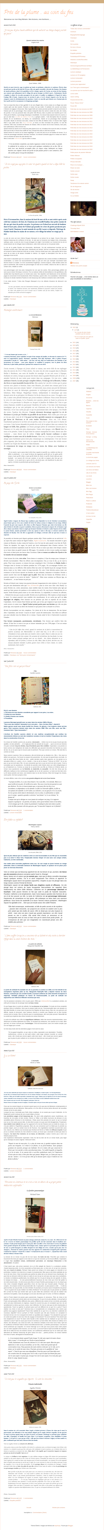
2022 (74, 327)
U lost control (90, 513)
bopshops (57, 1525)
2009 (74, 375)
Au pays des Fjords (12, 483)
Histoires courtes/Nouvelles (79, 59)
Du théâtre (73, 50)
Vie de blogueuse (75, 186)
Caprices (89, 409)
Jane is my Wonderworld (90, 440)
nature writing (74, 97)
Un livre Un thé (90, 516)
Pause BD (73, 106)
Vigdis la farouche (40, 541)
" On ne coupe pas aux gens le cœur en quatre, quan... (83, 337)
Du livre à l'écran (75, 47)
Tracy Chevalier (27, 122)
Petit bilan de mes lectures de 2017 (81, 140)
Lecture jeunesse (75, 81)
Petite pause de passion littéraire (80, 152)
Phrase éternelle (75, 162)
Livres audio (74, 93)
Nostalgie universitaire (13, 310)
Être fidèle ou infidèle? (13, 820)
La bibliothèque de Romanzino (79, 69)
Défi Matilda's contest (77, 231)
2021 (74, 342)
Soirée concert (75, 171)
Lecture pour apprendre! (77, 84)
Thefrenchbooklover (92, 510)
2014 (74, 362)
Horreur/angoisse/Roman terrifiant (81, 66)
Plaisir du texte (75, 168)
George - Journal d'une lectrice (91, 433)
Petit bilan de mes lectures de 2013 (81, 128)
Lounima (89, 479)
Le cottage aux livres (92, 460)
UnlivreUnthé (18, 138)
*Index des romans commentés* (80, 28)
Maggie (88, 482)
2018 (74, 351)
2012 (74, 367)
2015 (74, 359)
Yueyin (88, 522)
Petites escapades (76, 158)
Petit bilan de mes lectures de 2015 (81, 134)
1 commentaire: (28, 810)
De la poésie (74, 44)
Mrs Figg (89, 491)
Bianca (88, 405)
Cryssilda (89, 415)
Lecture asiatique (75, 72)
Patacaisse (89, 497)
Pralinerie (89, 504)
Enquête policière (15, 1500)
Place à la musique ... (77, 165)
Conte (72, 41)
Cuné (87, 418)
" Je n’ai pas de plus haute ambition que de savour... (82, 333)
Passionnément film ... (77, 100)
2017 (74, 353)
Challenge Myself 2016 (77, 225)
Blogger (70, 1525)
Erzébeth (89, 426)
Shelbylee (89, 507)
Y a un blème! (9, 1056)
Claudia (88, 412)
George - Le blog (91, 437)
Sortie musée (74, 177)
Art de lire (89, 397)
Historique (73, 62)
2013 (74, 364)
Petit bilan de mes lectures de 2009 (81, 115)
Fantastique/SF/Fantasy (77, 56)
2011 (74, 370)
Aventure (73, 31)
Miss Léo (89, 485)
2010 (74, 372)
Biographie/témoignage (77, 35)
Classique (13, 299)
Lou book (89, 476)
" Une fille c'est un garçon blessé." (17, 666)
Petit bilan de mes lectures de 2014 (81, 131)
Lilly (65, 538)
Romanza (76, 263)
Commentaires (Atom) (39, 1512)
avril (75, 330)
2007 (74, 381)
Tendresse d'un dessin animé (79, 183)
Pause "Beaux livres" (77, 103)
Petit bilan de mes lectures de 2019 (81, 146)
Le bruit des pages (92, 457)
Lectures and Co (91, 463)
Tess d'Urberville (33, 585)
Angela (88, 394)
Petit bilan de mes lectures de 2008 (81, 112)
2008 (74, 378)
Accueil (29, 1507)
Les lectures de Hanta (93, 466)
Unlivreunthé (45, 1001)
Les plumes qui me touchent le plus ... (82, 90)
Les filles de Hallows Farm (23, 117)
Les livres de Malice (92, 470)
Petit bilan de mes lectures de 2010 (81, 118)
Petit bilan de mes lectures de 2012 (81, 124)
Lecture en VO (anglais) (77, 75)
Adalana (88, 391)
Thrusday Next (75, 228)
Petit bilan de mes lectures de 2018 (81, 143)
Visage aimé (74, 192)
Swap (72, 180)
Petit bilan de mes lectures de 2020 (81, 149)
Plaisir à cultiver (91, 501)
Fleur (87, 429)
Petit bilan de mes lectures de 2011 (81, 121)
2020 (74, 345)
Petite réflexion (75, 155)
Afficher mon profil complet (78, 266)
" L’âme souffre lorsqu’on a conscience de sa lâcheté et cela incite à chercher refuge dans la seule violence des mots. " (34, 937)
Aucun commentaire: (30, 157)
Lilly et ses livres (91, 473)
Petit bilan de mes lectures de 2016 (81, 137)
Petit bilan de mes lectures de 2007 (81, 109)
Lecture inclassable (16, 812)
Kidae (88, 444)
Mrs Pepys (89, 494)
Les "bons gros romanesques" (26, 655)
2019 (74, 348)
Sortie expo (74, 174)
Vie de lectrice (74, 189)
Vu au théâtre (74, 196)
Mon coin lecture (91, 488)
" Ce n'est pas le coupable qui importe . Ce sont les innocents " (28, 1379)
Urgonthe (89, 519)
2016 (74, 356)
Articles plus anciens (58, 1507)
